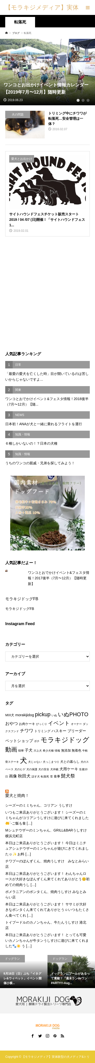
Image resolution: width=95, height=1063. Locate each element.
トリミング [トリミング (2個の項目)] (42, 731)
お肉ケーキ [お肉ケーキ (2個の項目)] (27, 724)
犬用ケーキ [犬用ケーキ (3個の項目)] (68, 769)
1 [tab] (78, 100)
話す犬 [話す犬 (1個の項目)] (36, 776)
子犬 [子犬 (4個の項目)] (29, 750)
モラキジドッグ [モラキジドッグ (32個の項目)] (65, 740)
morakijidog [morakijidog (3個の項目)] (24, 715)
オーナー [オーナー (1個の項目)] (76, 723)
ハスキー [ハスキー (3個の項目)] (58, 731)
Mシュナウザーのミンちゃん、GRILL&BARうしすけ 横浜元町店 (46, 833)
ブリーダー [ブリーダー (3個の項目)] (76, 731)
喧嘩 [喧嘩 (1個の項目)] (21, 750)
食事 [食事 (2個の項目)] (57, 776)
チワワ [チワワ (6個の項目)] (26, 730)
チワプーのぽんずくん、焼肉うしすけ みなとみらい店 (47, 864)
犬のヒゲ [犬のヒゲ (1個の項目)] (19, 769)
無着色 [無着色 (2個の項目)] (76, 750)
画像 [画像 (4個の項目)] (13, 776)
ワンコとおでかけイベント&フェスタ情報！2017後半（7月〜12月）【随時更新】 (58, 578)
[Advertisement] (47, 294)
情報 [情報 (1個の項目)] (57, 750)
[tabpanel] (47, 72)
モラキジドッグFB (21, 599)
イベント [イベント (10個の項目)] (59, 723)
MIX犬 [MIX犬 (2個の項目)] (9, 715)
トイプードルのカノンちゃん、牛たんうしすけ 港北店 (45, 925)
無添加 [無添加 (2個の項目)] (66, 750)
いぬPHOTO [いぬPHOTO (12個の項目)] (73, 714)
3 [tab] (88, 100)
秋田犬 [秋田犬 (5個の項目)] (24, 775)
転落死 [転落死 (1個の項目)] (45, 776)
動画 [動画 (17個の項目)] (11, 749)
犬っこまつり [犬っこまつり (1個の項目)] (51, 761)
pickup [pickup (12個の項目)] (42, 714)
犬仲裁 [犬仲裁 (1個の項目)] (54, 769)
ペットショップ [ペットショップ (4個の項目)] (19, 740)
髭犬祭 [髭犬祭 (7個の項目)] (68, 775)
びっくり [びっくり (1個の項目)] (41, 723)
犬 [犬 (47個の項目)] (23, 760)
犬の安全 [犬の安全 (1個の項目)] (43, 769)
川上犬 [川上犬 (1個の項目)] (38, 750)
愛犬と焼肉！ (17, 795)
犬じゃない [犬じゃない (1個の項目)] (35, 761)
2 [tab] (83, 100)
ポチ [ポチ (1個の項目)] (37, 741)
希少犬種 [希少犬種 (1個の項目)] (48, 750)
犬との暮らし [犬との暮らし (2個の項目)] (70, 762)
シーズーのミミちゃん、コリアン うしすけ (38, 805)
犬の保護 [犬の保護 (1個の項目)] (31, 769)
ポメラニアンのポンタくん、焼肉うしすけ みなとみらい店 (45, 894)
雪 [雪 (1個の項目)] (51, 776)
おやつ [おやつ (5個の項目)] (11, 723)
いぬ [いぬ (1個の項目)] (54, 715)
